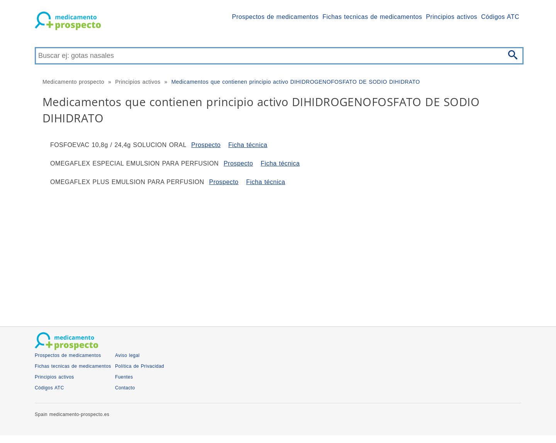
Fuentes (124, 377)
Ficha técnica (247, 145)
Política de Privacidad (139, 366)
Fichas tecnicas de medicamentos (372, 17)
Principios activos (451, 17)
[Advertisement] (266, 253)
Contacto (125, 388)
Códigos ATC (500, 17)
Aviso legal (127, 355)
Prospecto (205, 145)
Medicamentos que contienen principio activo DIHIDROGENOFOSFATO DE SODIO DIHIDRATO (295, 82)
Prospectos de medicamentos (275, 17)
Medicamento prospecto (73, 82)
